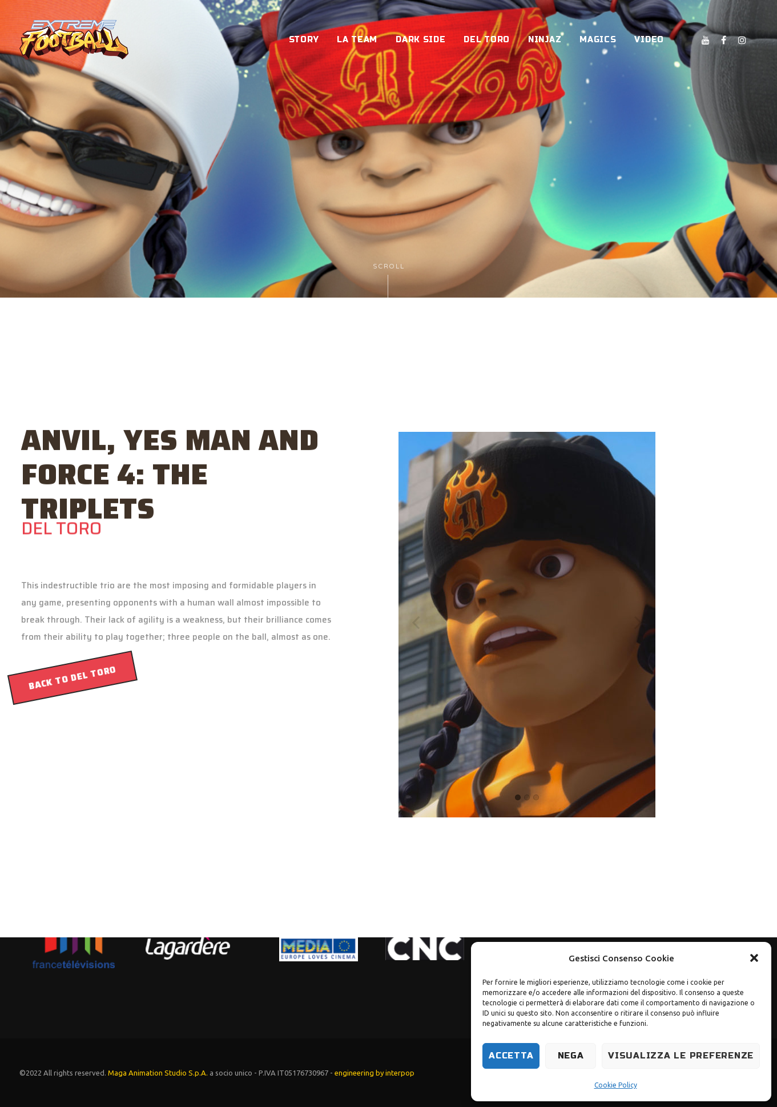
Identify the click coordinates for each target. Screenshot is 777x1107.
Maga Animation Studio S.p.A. (158, 1073)
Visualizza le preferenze (681, 1055)
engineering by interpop (374, 1073)
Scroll (389, 280)
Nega (571, 1055)
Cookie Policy (615, 1085)
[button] (754, 958)
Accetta (511, 1055)
